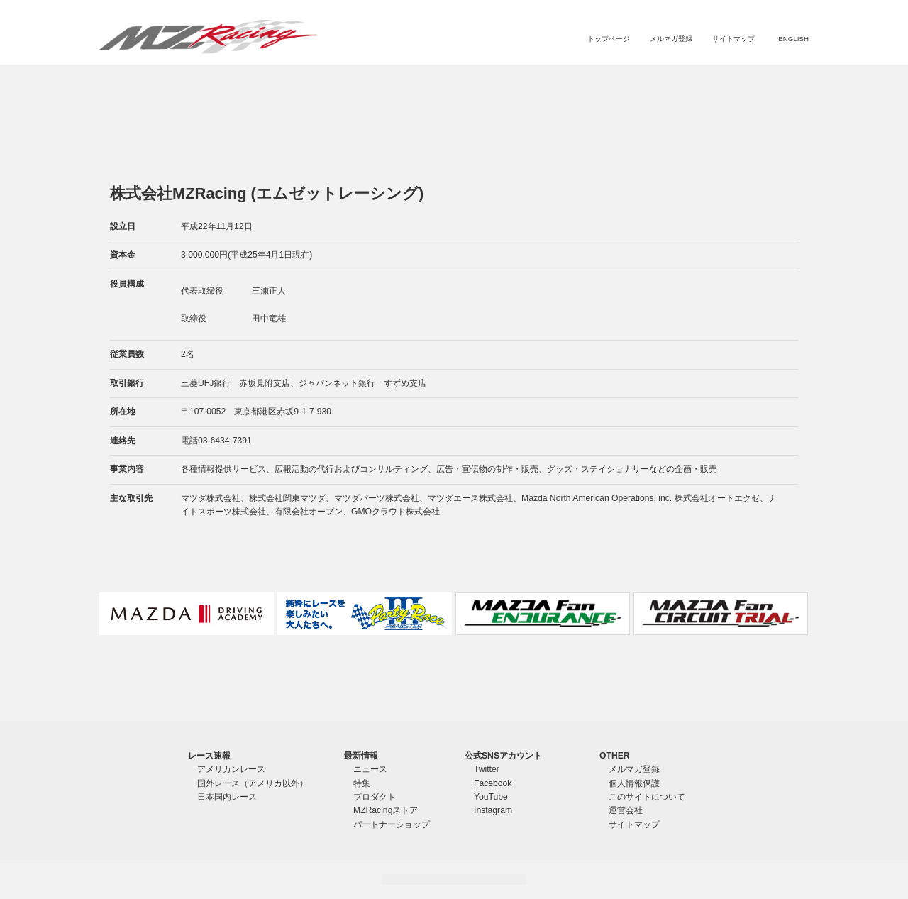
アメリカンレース (231, 769)
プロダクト (584, 82)
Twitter (486, 769)
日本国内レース (227, 797)
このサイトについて (647, 797)
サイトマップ (733, 39)
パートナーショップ (749, 82)
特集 (535, 82)
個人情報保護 (634, 783)
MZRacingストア (658, 82)
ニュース (494, 82)
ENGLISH (793, 39)
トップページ (608, 39)
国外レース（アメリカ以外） (252, 783)
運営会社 (626, 810)
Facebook (492, 783)
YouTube (491, 797)
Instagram (493, 810)
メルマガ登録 (671, 39)
